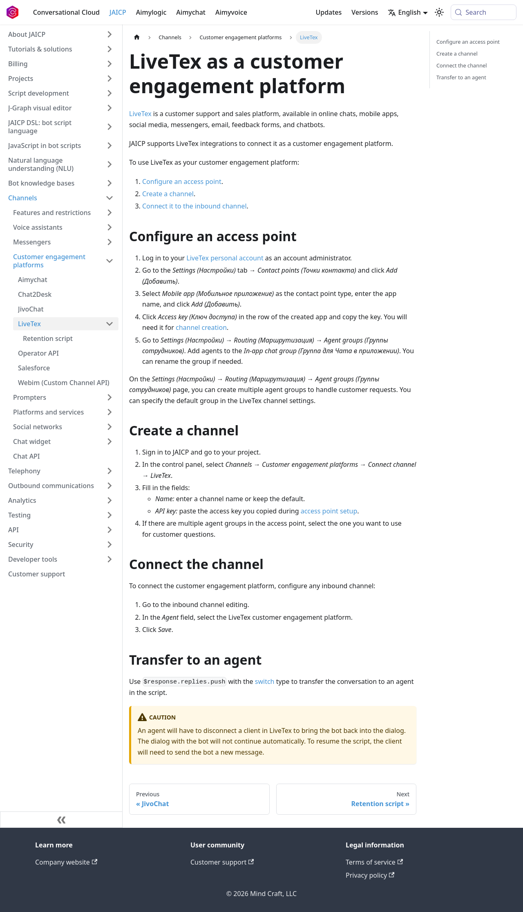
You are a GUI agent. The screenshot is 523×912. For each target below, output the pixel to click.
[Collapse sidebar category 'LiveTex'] (109, 323)
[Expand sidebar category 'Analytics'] (109, 500)
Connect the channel (461, 65)
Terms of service (374, 862)
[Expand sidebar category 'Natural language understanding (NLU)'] (109, 164)
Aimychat (191, 12)
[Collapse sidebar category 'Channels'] (109, 197)
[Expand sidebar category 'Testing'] (109, 515)
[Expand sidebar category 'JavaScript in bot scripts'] (109, 145)
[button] (60, 49)
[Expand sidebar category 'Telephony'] (109, 470)
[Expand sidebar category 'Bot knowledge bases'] (109, 183)
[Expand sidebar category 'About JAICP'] (109, 34)
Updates (328, 12)
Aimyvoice (231, 12)
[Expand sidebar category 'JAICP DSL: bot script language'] (109, 126)
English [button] (404, 12)
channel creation (201, 327)
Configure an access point (181, 181)
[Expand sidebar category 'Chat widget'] (109, 441)
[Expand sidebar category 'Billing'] (109, 63)
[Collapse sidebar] (61, 819)
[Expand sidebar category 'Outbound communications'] (109, 485)
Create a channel (168, 193)
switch (265, 681)
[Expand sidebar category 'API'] (109, 529)
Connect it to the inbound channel (194, 206)
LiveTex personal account (224, 257)
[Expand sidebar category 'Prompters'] (109, 397)
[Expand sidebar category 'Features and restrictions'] (109, 212)
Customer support (222, 862)
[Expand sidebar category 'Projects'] (109, 78)
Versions (364, 12)
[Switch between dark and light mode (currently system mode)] (439, 12)
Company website (66, 862)
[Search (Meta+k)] (483, 12)
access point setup (329, 510)
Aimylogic (151, 12)
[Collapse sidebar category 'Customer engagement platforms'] (109, 260)
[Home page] (137, 37)
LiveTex (140, 113)
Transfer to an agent (461, 77)
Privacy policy (370, 875)
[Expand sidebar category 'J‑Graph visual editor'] (109, 107)
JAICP (118, 12)
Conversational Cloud (66, 12)
